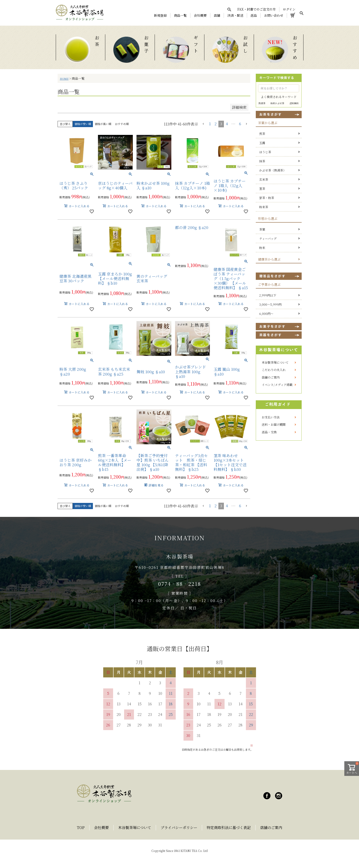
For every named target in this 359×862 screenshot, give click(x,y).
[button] (203, 123)
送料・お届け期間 (274, 424)
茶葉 (262, 229)
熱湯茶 (262, 103)
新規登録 (160, 15)
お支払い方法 (271, 417)
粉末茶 (263, 207)
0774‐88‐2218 (179, 583)
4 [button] (227, 123)
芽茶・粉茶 (266, 198)
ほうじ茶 (265, 152)
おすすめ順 (122, 124)
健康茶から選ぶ (269, 259)
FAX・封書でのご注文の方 (256, 9)
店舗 (217, 15)
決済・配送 (235, 15)
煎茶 (262, 133)
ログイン (289, 9)
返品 (253, 15)
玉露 (262, 143)
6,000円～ (266, 313)
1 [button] (210, 123)
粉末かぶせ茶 (277, 103)
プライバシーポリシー (179, 827)
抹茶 (262, 161)
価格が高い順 (103, 124)
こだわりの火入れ (274, 370)
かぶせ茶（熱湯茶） (272, 170)
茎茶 (262, 188)
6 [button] (240, 123)
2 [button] (215, 123)
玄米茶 (263, 179)
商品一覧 (180, 15)
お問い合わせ (273, 15)
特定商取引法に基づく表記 (229, 827)
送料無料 (294, 103)
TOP (81, 827)
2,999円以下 (267, 295)
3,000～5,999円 (270, 304)
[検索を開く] (229, 9)
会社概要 (200, 15)
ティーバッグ (268, 238)
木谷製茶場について (275, 362)
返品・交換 (269, 432)
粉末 (262, 248)
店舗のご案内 (271, 377)
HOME (64, 78)
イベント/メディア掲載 (277, 384)
